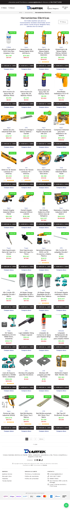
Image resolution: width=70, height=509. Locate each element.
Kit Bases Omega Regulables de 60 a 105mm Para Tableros (44, 298)
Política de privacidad (31, 487)
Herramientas (29, 12)
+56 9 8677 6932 (54, 485)
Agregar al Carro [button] (9, 66)
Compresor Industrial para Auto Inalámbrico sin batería (61, 133)
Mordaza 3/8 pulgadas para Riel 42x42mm (44, 382)
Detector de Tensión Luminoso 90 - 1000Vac (26, 173)
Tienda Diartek (7, 490)
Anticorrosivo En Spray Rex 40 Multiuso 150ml (9, 94)
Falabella (5, 487)
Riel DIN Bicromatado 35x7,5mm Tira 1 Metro (44, 423)
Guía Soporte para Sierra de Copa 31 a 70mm (26, 254)
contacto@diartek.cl (55, 483)
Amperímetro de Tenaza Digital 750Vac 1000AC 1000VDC (44, 52)
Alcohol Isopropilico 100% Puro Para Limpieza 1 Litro (8, 51)
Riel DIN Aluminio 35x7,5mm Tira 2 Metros (26, 422)
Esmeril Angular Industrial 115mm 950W (9, 213)
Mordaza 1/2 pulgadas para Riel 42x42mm (26, 382)
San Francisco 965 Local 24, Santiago (57, 490)
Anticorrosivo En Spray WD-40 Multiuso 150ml (44, 92)
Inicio (20, 12)
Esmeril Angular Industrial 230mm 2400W (26, 213)
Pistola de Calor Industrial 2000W (8, 421)
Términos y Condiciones (32, 483)
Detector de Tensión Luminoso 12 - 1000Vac (8, 173)
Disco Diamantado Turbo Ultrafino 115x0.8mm (44, 173)
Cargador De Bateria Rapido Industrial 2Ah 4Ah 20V (44, 133)
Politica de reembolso (32, 485)
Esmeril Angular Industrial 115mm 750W (61, 173)
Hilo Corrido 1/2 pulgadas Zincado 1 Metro (61, 254)
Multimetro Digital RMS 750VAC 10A (61, 381)
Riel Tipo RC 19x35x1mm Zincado (61, 421)
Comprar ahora (9, 69)
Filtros (63, 22)
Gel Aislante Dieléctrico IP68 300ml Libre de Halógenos (44, 214)
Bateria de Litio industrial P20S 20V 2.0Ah (9, 132)
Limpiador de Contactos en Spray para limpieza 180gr (43, 339)
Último (41, 448)
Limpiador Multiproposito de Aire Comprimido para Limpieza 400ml (61, 341)
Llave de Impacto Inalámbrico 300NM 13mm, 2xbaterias (9, 382)
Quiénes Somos (7, 483)
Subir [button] (35, 453)
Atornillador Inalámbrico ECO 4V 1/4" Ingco (61, 94)
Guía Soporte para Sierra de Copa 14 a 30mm (8, 254)
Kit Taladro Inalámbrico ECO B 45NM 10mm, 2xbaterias (9, 340)
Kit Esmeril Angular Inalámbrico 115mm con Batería (61, 297)
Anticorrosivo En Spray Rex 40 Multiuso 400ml (26, 94)
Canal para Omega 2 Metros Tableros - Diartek (26, 132)
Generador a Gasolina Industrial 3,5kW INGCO (61, 213)
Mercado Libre (6, 485)
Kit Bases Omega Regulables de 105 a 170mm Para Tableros (26, 298)
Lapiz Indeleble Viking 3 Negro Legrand (26, 339)
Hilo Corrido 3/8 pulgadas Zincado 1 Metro (9, 297)
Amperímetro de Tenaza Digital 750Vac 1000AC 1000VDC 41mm (61, 52)
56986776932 (52, 487)
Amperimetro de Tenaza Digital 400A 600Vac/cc (26, 51)
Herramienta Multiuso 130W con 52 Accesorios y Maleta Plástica (44, 255)
